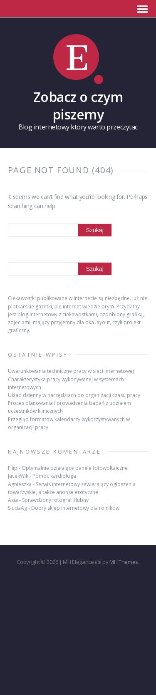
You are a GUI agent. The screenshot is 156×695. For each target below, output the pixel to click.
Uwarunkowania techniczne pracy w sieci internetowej (71, 371)
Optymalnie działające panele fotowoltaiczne (75, 468)
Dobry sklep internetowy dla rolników (75, 507)
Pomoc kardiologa (54, 475)
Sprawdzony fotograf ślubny (55, 500)
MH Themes (123, 562)
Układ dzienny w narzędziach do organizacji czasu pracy (74, 395)
